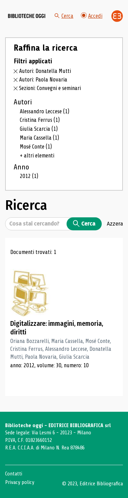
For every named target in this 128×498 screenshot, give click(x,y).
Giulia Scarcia (39, 129)
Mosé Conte (36, 146)
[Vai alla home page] (26, 16)
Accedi (91, 16)
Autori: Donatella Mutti (45, 71)
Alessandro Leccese (44, 111)
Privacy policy (19, 482)
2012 (29, 176)
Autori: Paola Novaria (43, 79)
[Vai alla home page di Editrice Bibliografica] (117, 16)
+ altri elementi (37, 155)
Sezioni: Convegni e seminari (50, 88)
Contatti (13, 474)
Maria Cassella (39, 138)
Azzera (115, 223)
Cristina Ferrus (40, 120)
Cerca (64, 16)
